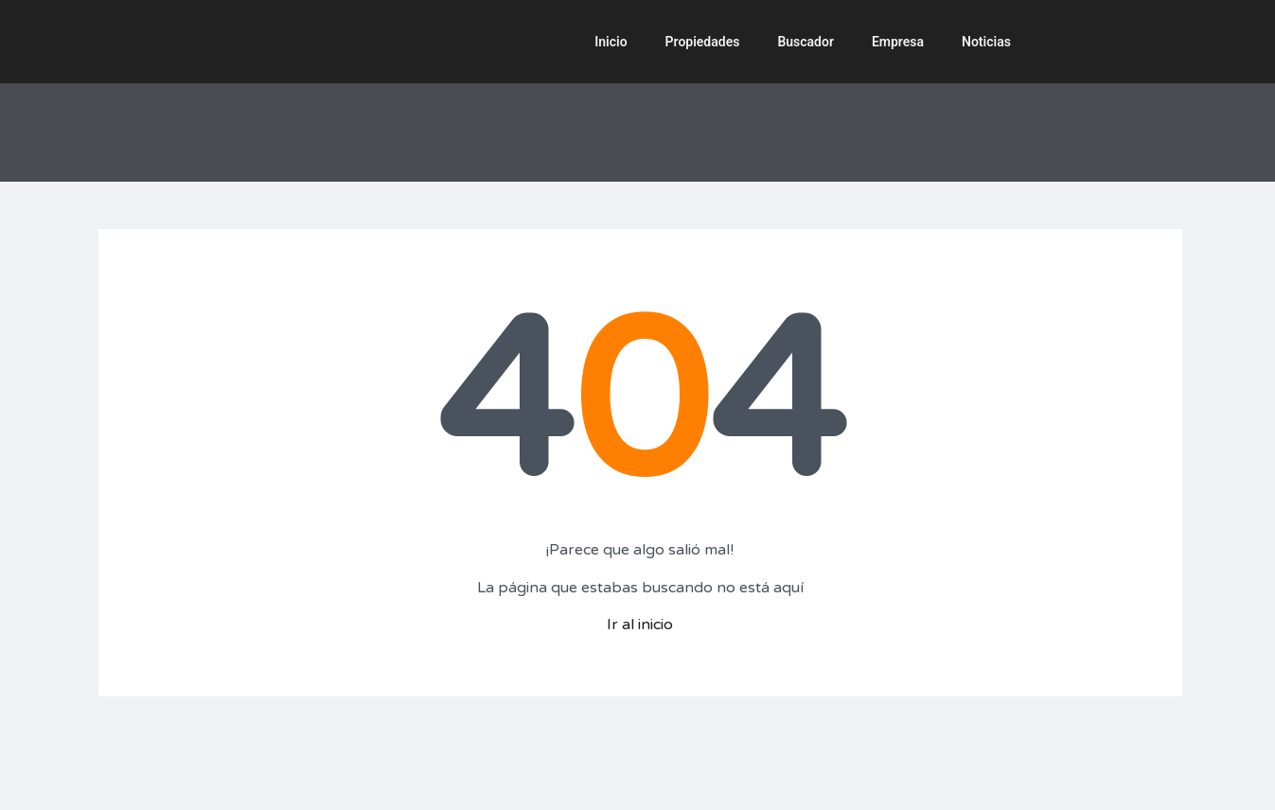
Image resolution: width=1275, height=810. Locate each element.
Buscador (805, 41)
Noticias (986, 41)
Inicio (610, 41)
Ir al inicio (640, 624)
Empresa (898, 41)
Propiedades (702, 41)
